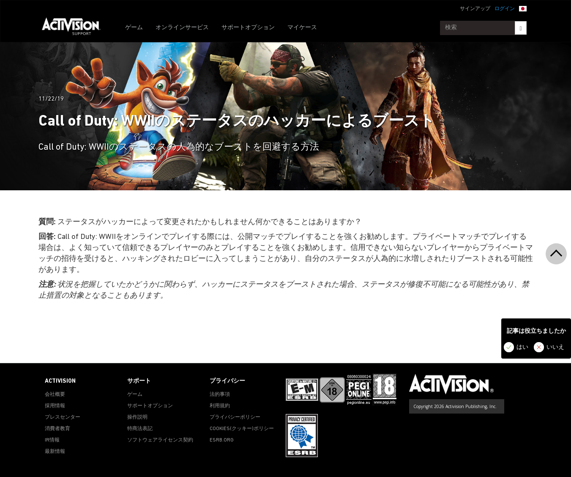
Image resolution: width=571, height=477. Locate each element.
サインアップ (475, 8)
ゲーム (134, 28)
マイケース (302, 28)
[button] (523, 8)
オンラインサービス (182, 28)
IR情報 (52, 440)
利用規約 (220, 405)
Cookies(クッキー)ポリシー (242, 428)
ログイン (505, 8)
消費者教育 (57, 428)
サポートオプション (248, 28)
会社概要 (55, 394)
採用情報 (55, 405)
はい (522, 347)
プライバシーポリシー (235, 417)
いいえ (555, 347)
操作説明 (137, 417)
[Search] (520, 28)
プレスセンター (62, 417)
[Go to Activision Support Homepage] (75, 27)
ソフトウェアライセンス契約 (160, 440)
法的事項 (220, 394)
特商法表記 (140, 428)
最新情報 (55, 451)
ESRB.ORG (222, 440)
